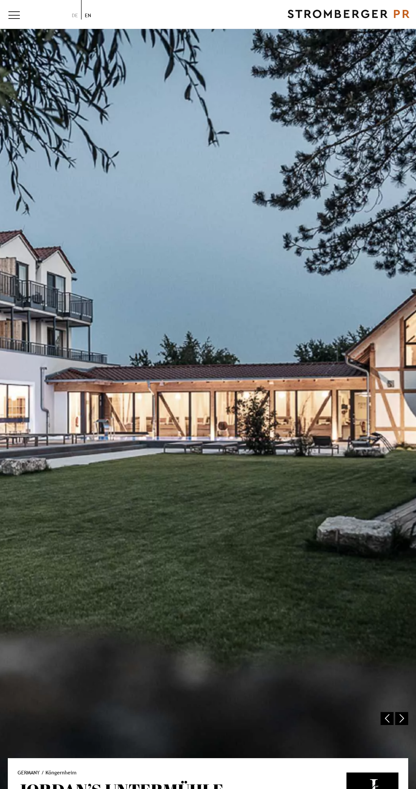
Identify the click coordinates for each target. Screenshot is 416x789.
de (75, 15)
